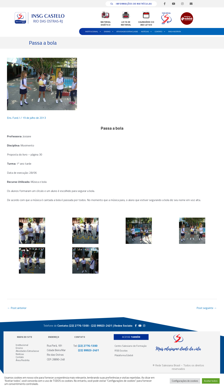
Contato (160, 31)
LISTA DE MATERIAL (126, 23)
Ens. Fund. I (13, 118)
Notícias (146, 31)
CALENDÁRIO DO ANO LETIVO (146, 23)
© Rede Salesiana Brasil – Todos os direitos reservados (178, 367)
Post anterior (17, 308)
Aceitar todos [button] (211, 381)
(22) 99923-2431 (86, 350)
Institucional (93, 31)
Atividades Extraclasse (127, 31)
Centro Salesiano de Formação (131, 346)
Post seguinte (206, 308)
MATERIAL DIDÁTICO (106, 23)
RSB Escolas (121, 350)
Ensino (108, 31)
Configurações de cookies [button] (185, 381)
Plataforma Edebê (124, 355)
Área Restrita (174, 31)
